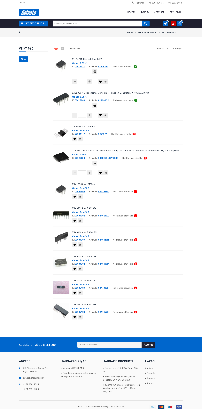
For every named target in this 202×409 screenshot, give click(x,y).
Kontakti (151, 383)
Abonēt (148, 344)
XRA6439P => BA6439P (84, 256)
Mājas (130, 33)
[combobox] (22, 3)
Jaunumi (151, 378)
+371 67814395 (154, 3)
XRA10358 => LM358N (83, 184)
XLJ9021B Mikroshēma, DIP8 (87, 59)
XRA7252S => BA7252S (84, 304)
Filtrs (23, 59)
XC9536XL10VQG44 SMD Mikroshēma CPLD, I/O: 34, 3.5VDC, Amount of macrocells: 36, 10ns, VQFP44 (125, 150)
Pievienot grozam (94, 72)
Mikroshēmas (169, 33)
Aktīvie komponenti (147, 33)
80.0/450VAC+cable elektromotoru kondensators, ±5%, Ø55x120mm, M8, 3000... (121, 388)
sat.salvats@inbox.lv (33, 378)
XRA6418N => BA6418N (84, 232)
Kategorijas (32, 23)
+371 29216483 (174, 3)
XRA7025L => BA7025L (84, 280)
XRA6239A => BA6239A (84, 208)
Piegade (151, 373)
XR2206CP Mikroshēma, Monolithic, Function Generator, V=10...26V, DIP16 (111, 93)
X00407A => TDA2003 (83, 126)
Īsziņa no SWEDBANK (73, 368)
